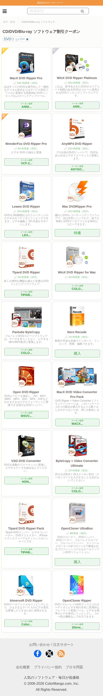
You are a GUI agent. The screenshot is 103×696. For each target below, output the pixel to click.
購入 (77, 353)
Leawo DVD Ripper (26, 206)
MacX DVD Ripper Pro (26, 78)
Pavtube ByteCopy (26, 332)
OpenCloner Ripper (77, 600)
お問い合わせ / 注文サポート (51, 644)
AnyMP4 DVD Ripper (77, 143)
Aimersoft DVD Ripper (26, 600)
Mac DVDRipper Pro (77, 206)
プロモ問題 (74, 667)
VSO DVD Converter (26, 461)
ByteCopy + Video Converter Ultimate (77, 463)
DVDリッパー (14, 39)
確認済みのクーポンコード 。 (51, 3)
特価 (77, 233)
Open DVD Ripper (26, 392)
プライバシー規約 (48, 667)
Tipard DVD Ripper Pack (26, 528)
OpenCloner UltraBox (77, 528)
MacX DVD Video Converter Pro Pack (76, 394)
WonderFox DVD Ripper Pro (26, 143)
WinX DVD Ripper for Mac (77, 272)
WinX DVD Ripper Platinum (77, 78)
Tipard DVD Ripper (26, 272)
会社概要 (23, 667)
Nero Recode (77, 332)
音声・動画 (9, 22)
